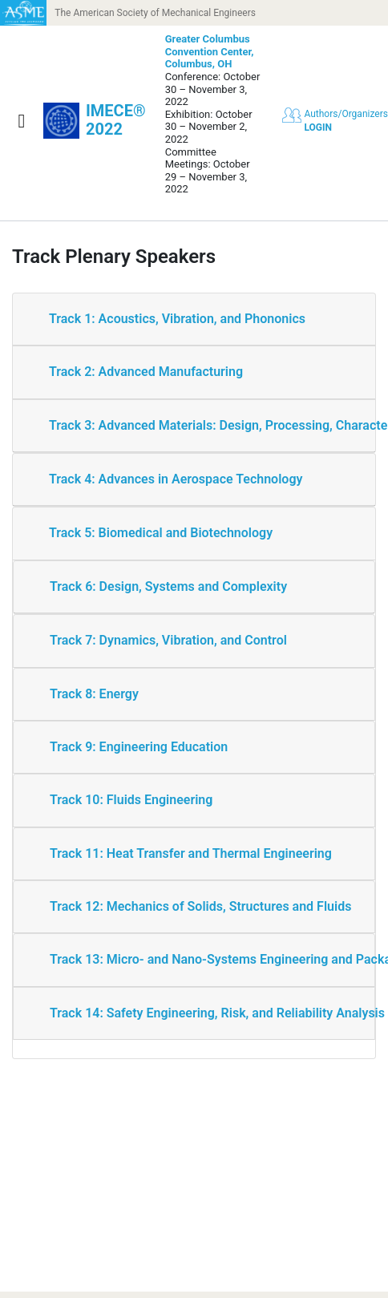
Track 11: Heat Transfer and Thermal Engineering (191, 853)
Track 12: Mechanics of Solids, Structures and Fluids (200, 906)
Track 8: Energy (94, 694)
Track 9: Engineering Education (139, 746)
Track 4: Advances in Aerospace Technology (175, 479)
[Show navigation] (21, 121)
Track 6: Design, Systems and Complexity (168, 586)
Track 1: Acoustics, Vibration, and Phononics (177, 318)
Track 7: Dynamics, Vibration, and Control (168, 640)
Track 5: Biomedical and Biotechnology (161, 532)
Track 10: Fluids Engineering (131, 799)
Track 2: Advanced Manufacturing (146, 371)
